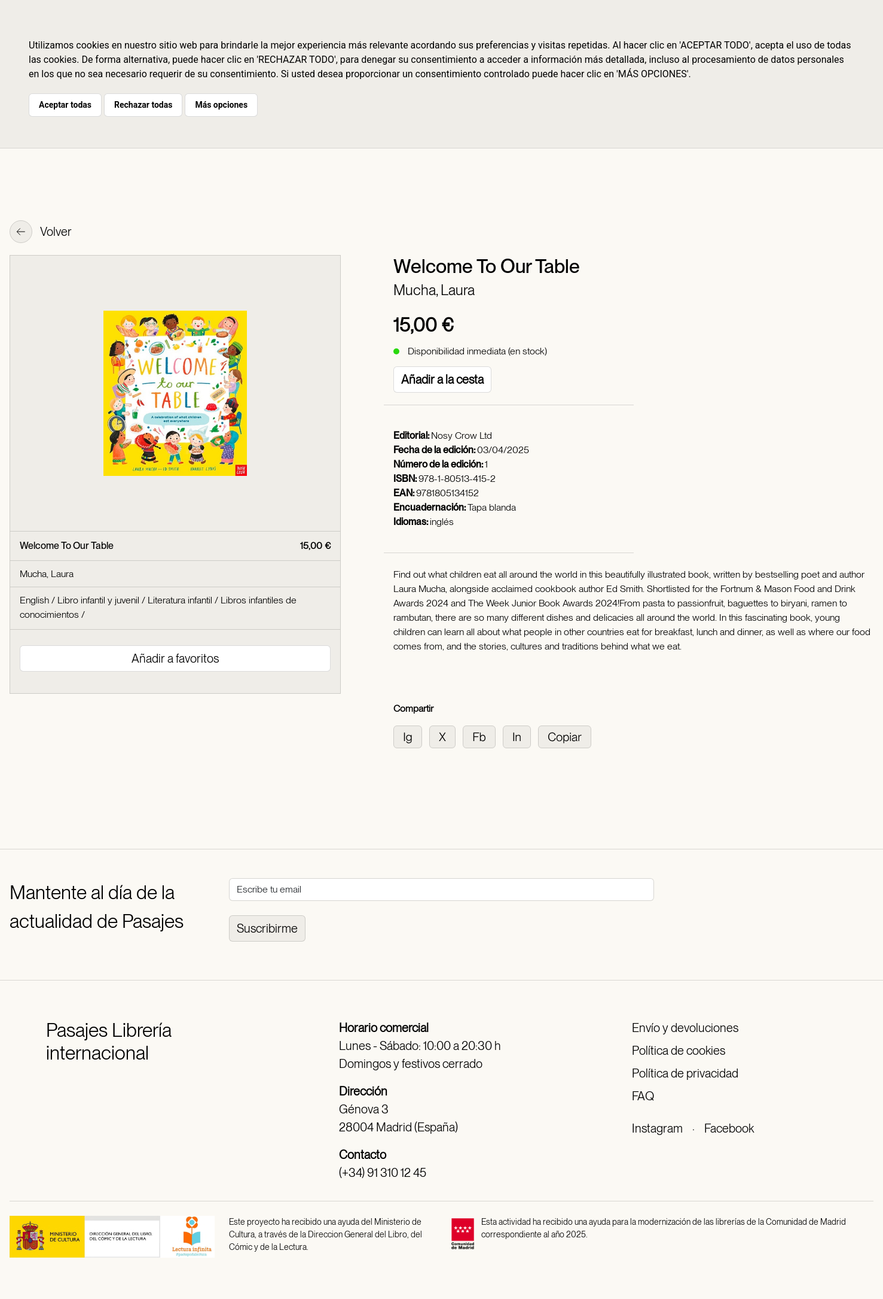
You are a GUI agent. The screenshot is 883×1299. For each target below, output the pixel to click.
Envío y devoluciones (685, 1028)
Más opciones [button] (221, 105)
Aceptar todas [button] (65, 105)
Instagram (657, 1128)
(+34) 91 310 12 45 (382, 1173)
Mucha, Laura (434, 290)
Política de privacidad (685, 1073)
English (34, 600)
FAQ (643, 1096)
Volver (41, 232)
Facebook (729, 1128)
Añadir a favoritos (175, 658)
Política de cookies (678, 1050)
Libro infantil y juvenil (98, 600)
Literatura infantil (180, 600)
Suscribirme (267, 928)
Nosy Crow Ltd (461, 435)
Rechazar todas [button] (143, 105)
